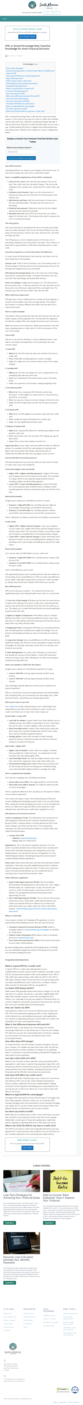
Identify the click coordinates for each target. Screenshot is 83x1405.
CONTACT (7, 1330)
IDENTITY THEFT (49, 1319)
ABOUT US (7, 1313)
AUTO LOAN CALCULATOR (68, 1318)
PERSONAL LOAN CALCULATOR (69, 1328)
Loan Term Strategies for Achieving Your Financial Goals (21, 1196)
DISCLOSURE (28, 1320)
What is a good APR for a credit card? (20, 88)
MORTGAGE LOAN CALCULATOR (69, 1334)
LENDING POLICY (30, 1317)
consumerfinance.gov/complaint (36, 930)
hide (35, 64)
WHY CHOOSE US (10, 1317)
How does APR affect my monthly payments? (23, 76)
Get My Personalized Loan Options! (21, 158)
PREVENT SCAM (49, 1315)
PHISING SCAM (48, 1326)
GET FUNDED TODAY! (27, 37)
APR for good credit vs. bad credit (18, 81)
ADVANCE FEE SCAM (50, 1322)
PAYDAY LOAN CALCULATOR (68, 1323)
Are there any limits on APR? (16, 109)
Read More (10, 1223)
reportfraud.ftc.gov (26, 938)
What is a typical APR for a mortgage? (20, 106)
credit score (13, 706)
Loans (4, 19)
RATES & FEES (29, 1313)
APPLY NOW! (27, 1148)
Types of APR (11, 73)
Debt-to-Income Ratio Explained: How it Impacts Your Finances (58, 1198)
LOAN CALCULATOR (70, 1313)
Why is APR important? (14, 78)
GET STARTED (51, 13)
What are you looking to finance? (20, 147)
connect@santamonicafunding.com (14, 1379)
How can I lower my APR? (15, 93)
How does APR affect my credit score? (20, 104)
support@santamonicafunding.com (14, 1381)
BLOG (26, 1327)
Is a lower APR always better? (17, 91)
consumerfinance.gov (28, 838)
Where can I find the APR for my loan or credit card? (25, 111)
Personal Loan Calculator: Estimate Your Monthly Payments (18, 1260)
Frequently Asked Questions (16, 86)
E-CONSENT (28, 1324)
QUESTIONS (8, 1324)
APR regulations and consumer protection (22, 83)
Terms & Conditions (73, 1402)
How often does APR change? (17, 99)
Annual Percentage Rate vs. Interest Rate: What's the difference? (30, 71)
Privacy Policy (62, 1402)
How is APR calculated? (14, 68)
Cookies (55, 1402)
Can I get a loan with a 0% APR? (18, 101)
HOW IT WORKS (9, 1320)
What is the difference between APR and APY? (23, 96)
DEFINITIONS (8, 1327)
